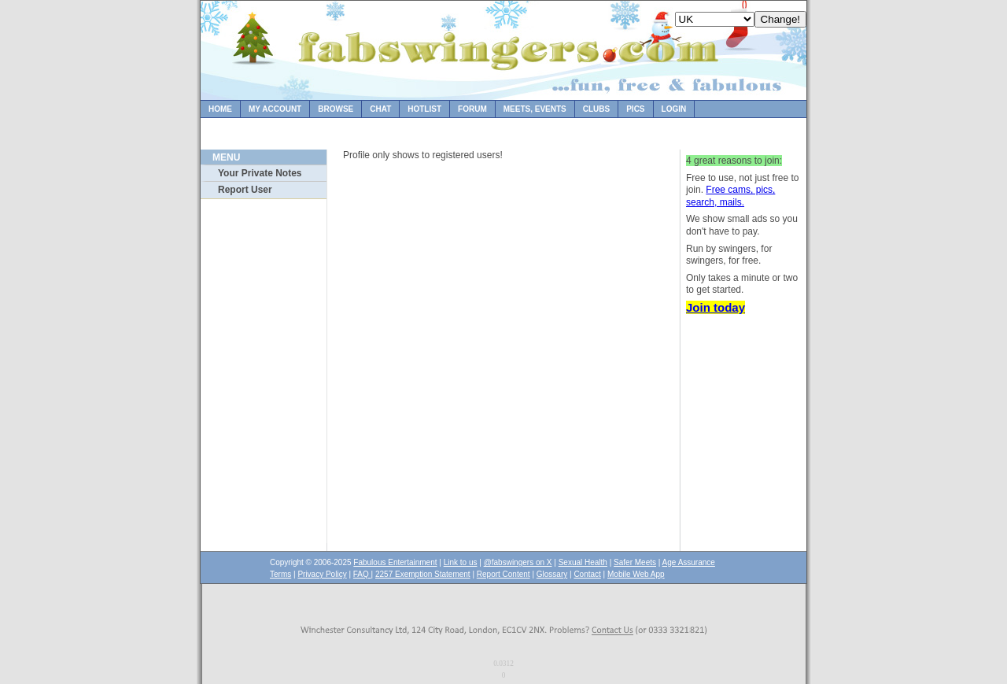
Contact (587, 574)
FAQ (362, 574)
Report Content (503, 574)
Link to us (461, 562)
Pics (635, 109)
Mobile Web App (636, 574)
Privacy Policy (321, 574)
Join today (715, 307)
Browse (335, 109)
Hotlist (424, 109)
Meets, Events (535, 109)
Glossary (552, 574)
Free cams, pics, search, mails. (730, 196)
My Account (275, 109)
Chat (380, 109)
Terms (280, 574)
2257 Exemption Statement (422, 574)
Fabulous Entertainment (395, 562)
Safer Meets (635, 562)
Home (220, 109)
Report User (245, 189)
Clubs (596, 109)
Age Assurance (688, 562)
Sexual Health (583, 562)
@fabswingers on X (518, 562)
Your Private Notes (259, 173)
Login (674, 109)
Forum (472, 109)
